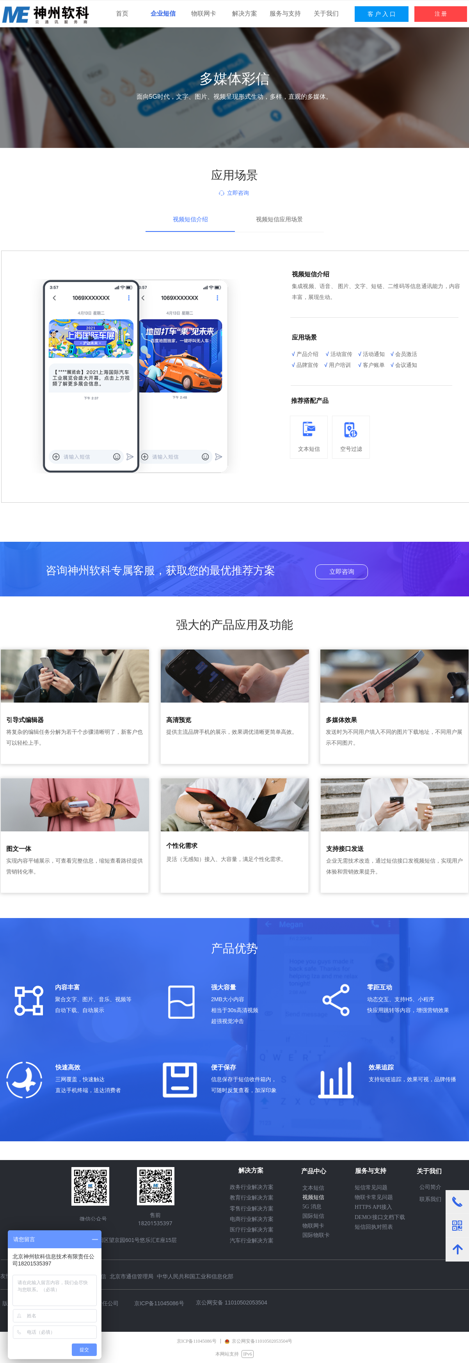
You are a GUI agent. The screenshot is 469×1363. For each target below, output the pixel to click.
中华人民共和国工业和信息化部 (195, 1276)
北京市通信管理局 (131, 1276)
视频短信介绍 (190, 219)
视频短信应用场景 (279, 219)
